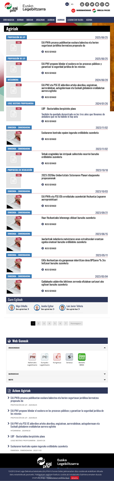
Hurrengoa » (76, 323)
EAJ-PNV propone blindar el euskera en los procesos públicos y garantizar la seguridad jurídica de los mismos (72, 65)
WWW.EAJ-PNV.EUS (101, 10)
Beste (11, 380)
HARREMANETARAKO (81, 10)
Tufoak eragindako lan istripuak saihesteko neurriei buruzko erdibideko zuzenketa (70, 155)
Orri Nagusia (8, 19)
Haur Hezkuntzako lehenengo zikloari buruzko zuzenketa (68, 218)
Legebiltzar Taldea (75, 19)
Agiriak (61, 19)
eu (67, 4)
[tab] (57, 347)
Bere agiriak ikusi (21, 309)
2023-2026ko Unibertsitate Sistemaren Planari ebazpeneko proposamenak (71, 176)
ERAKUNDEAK (14, 348)
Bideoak (30, 19)
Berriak (20, 19)
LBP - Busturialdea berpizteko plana (59, 108)
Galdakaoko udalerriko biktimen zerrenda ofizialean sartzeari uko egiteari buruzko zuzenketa (73, 282)
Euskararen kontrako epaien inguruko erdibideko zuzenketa (70, 132)
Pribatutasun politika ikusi (58, 477)
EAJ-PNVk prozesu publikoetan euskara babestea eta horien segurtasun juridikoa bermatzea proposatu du (70, 43)
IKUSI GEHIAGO (50, 51)
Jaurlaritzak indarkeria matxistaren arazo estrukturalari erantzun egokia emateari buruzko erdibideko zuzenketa (72, 240)
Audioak (51, 19)
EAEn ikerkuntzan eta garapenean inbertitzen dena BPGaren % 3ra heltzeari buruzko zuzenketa (73, 261)
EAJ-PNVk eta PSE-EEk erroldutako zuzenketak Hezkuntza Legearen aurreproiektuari (74, 197)
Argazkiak (40, 19)
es (72, 4)
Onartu (75, 477)
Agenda (89, 19)
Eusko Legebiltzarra (68, 462)
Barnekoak (14, 374)
